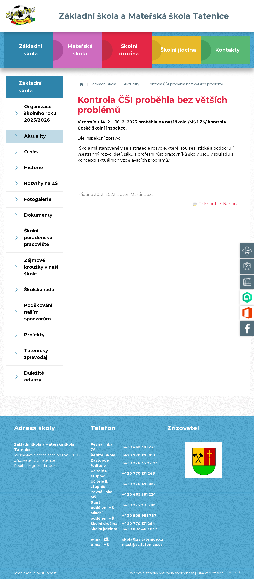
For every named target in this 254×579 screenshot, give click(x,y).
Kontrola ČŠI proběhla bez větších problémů (185, 84)
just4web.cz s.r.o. (209, 573)
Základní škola (104, 84)
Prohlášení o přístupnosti (35, 573)
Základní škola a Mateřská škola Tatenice (81, 84)
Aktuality (131, 84)
